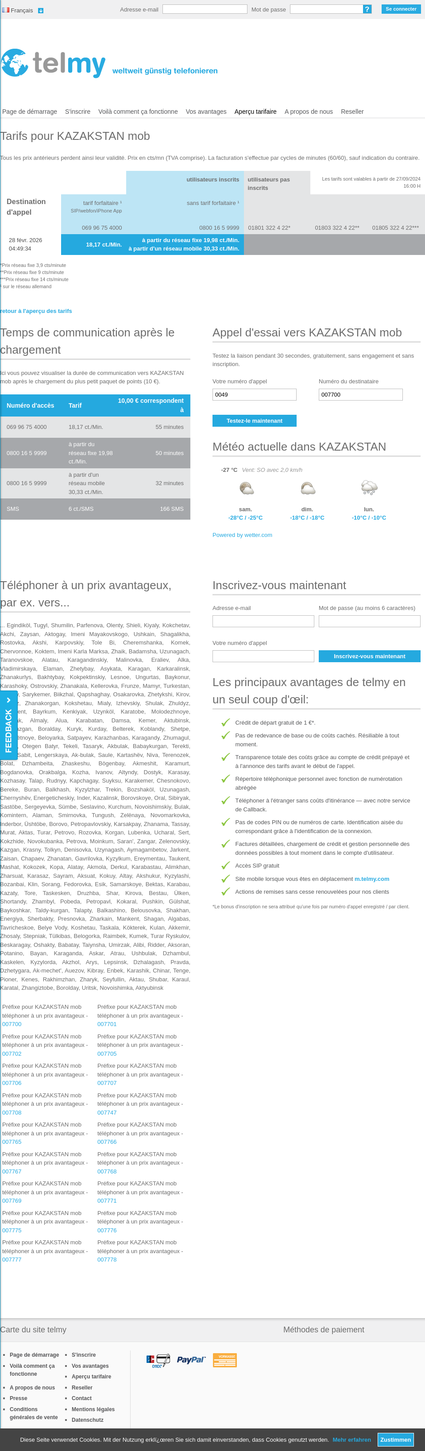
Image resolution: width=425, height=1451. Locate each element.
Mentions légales (93, 1409)
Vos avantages (206, 111)
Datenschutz (88, 1420)
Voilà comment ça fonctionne (138, 111)
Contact (82, 1398)
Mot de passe (268, 9)
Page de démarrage (29, 111)
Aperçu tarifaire (256, 111)
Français (17, 10)
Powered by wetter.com (242, 535)
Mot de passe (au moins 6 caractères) (367, 608)
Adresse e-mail (139, 9)
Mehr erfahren (351, 1439)
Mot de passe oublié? (367, 9)
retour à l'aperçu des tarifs (36, 311)
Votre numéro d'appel (239, 381)
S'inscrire (77, 111)
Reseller (352, 111)
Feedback (9, 725)
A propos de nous (309, 111)
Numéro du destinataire (349, 381)
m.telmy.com (372, 879)
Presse (18, 1398)
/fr (109, 63)
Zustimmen (395, 1439)
